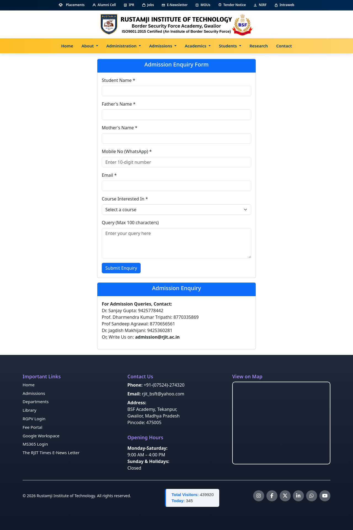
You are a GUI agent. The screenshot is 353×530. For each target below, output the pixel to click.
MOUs (202, 4)
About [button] (88, 46)
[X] (285, 495)
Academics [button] (196, 46)
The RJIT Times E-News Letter (51, 452)
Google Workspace (41, 435)
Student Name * (118, 80)
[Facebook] (271, 495)
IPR (129, 4)
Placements (72, 4)
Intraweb (284, 4)
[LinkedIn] (298, 495)
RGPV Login (34, 418)
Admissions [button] (161, 46)
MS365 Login (35, 444)
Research (259, 46)
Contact (284, 46)
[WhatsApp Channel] (311, 495)
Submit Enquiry (121, 268)
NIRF (259, 4)
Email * (109, 175)
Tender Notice (232, 4)
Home (67, 46)
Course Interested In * (125, 199)
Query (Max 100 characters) (130, 223)
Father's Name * (118, 104)
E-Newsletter (175, 4)
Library (29, 410)
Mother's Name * (119, 128)
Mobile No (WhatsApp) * (127, 151)
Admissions (34, 393)
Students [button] (228, 46)
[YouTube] (324, 495)
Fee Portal (32, 427)
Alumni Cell (104, 4)
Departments (36, 401)
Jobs (148, 4)
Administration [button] (122, 46)
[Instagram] (258, 495)
